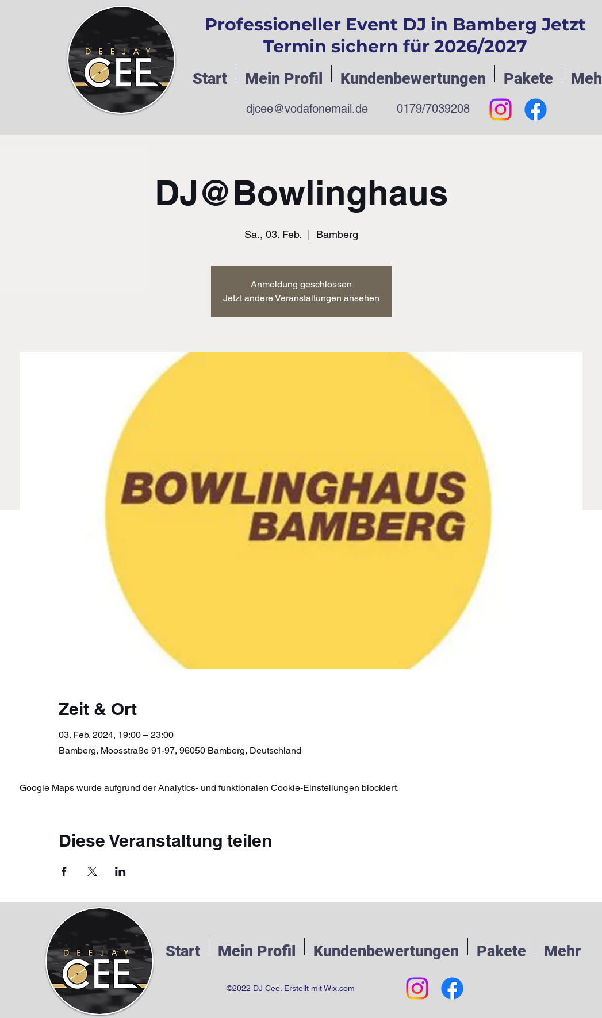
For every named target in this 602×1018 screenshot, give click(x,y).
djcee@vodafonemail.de (307, 109)
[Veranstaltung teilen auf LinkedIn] (120, 871)
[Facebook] (535, 109)
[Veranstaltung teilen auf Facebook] (64, 871)
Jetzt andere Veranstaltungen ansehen (301, 298)
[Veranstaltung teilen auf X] (92, 871)
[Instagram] (500, 109)
